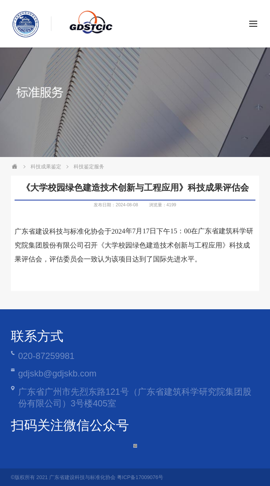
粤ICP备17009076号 (140, 477)
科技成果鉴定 (46, 166)
